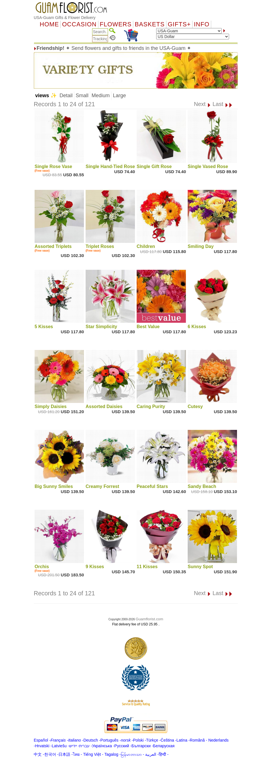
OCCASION (79, 24)
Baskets (149, 24)
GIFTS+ (179, 24)
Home (49, 24)
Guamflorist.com (149, 619)
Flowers (116, 24)
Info (201, 24)
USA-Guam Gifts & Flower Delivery (65, 17)
